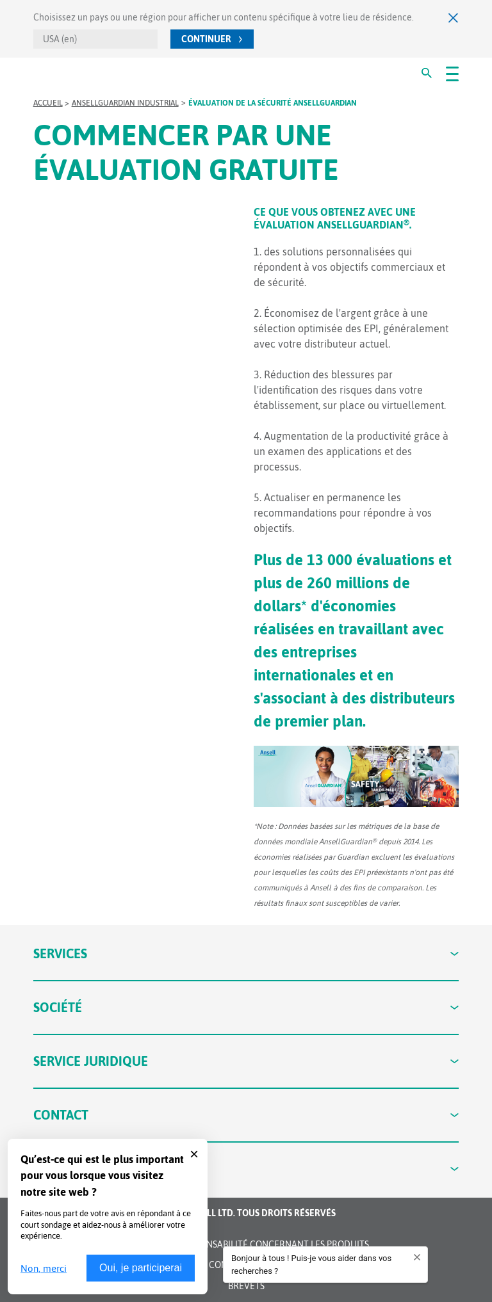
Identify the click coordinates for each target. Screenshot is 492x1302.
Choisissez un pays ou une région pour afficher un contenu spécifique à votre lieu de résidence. (223, 17)
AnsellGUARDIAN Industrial (125, 103)
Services (246, 953)
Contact (246, 1114)
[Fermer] (453, 17)
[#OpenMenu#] (452, 73)
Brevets (246, 1286)
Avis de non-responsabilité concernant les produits (246, 1244)
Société (246, 1007)
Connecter (246, 1168)
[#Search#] (427, 73)
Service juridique (246, 1061)
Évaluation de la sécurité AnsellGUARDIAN (272, 103)
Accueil (48, 103)
